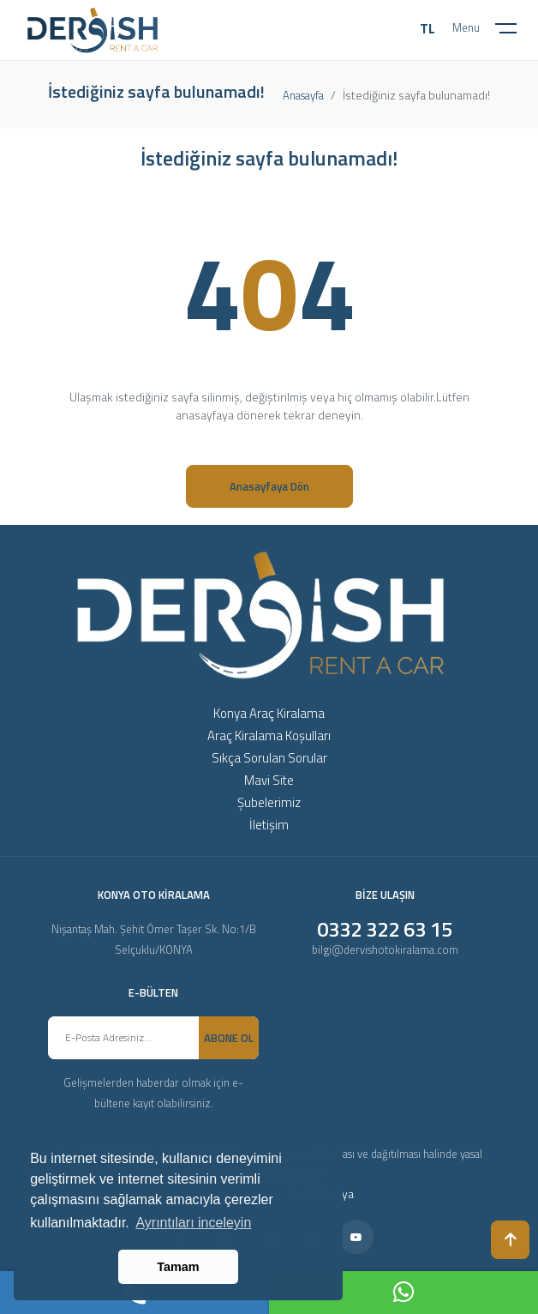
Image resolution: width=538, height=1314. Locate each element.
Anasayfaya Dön (269, 486)
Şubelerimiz (269, 802)
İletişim (269, 825)
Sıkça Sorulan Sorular (269, 758)
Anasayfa (303, 95)
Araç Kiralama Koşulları (269, 735)
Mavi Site (269, 780)
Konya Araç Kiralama (269, 713)
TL (427, 28)
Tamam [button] (178, 1267)
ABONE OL (229, 1037)
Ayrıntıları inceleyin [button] (193, 1222)
